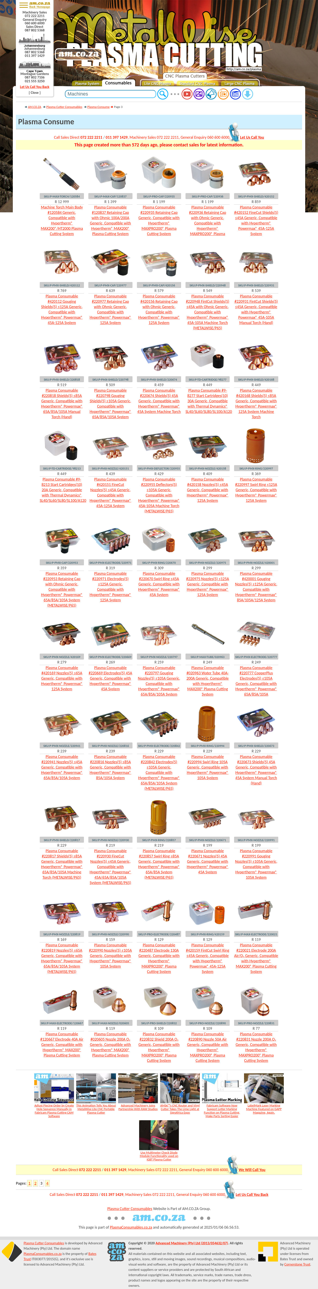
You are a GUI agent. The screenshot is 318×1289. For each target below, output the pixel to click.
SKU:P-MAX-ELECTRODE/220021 (256, 934)
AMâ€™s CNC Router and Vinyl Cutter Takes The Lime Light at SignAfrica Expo (180, 1108)
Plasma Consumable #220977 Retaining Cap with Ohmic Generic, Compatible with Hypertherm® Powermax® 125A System (110, 309)
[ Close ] (35, 92)
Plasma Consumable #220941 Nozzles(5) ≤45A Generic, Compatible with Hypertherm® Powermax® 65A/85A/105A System (62, 767)
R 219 (110, 845)
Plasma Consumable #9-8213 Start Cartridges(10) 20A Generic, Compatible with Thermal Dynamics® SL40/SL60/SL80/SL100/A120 (62, 490)
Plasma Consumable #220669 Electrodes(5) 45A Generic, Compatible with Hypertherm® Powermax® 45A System (110, 678)
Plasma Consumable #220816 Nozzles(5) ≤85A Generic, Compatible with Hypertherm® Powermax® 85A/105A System (110, 767)
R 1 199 (159, 201)
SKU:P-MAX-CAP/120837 (110, 196)
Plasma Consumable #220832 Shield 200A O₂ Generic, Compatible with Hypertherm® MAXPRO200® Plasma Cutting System (159, 1047)
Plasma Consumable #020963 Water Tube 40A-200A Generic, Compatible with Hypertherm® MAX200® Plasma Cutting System (207, 681)
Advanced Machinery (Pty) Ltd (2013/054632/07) (191, 1243)
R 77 (256, 1028)
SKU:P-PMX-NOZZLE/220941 (61, 746)
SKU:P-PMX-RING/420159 (207, 934)
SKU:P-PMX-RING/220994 (207, 746)
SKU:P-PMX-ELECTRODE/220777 (256, 657)
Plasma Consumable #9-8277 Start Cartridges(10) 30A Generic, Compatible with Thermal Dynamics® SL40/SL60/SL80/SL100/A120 (208, 401)
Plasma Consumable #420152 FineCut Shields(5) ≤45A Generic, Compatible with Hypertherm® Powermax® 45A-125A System (256, 220)
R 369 (256, 473)
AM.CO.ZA (34, 107)
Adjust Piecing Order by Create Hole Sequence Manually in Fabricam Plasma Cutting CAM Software (54, 1110)
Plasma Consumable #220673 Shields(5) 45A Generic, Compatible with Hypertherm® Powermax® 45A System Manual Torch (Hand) (256, 770)
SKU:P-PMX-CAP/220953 (62, 563)
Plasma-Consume (98, 107)
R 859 (256, 201)
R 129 (158, 939)
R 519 (61, 384)
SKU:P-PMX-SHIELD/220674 (159, 380)
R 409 (207, 473)
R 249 (207, 662)
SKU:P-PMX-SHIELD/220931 (256, 285)
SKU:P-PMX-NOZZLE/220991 (256, 840)
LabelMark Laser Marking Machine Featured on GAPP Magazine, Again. (264, 1108)
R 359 (61, 568)
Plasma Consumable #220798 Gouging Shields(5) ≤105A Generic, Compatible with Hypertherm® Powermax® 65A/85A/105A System (110, 403)
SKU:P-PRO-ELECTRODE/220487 (159, 934)
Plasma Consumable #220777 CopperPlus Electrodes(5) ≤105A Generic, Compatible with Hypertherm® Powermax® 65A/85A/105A (256, 681)
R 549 (207, 290)
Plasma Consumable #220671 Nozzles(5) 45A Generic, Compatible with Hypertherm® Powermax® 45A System (207, 861)
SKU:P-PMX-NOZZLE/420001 (256, 563)
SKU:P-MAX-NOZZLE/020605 (110, 1023)
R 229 (158, 751)
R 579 (158, 290)
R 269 (110, 662)
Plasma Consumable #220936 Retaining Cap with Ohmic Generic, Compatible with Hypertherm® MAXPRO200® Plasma (207, 220)
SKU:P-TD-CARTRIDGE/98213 (62, 468)
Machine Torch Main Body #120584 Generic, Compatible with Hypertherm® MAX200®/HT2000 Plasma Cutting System (62, 220)
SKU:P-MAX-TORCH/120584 (62, 196)
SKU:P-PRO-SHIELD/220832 (159, 1023)
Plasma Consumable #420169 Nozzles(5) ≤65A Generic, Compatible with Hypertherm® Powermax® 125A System (62, 678)
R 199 (207, 845)
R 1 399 (110, 201)
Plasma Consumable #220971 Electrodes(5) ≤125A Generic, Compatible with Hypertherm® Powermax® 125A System (110, 586)
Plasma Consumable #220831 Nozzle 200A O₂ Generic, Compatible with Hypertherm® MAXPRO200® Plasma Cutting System (256, 1047)
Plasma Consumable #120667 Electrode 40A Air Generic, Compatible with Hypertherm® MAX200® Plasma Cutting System (61, 1045)
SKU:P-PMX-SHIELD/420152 (256, 196)
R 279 (61, 662)
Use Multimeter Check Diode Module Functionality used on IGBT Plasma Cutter (159, 1156)
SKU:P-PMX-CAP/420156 (159, 285)
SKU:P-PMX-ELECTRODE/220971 (110, 563)
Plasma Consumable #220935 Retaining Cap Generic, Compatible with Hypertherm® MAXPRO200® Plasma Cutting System (159, 220)
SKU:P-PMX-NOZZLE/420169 (61, 657)
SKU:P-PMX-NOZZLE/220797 (159, 657)
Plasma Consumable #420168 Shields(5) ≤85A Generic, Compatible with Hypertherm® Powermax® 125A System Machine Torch (256, 403)
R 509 (110, 384)
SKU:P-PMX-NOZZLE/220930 (110, 840)
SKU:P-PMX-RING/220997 (256, 468)
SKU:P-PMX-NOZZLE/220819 (61, 934)
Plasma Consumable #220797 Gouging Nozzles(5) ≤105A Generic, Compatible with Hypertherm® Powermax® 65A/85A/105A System (159, 681)
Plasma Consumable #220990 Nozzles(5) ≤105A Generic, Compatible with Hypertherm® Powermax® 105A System (110, 956)
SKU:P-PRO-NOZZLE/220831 (256, 1023)
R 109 (158, 1028)
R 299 (207, 568)
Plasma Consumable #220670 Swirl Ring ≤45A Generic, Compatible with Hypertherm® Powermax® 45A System (159, 584)
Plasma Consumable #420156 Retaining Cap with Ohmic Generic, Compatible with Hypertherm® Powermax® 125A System (159, 309)
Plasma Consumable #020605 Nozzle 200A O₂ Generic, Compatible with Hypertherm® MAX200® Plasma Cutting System (110, 1045)
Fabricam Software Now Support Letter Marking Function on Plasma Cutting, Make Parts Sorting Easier (222, 1110)
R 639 (110, 290)
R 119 (256, 939)
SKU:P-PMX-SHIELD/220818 (62, 380)
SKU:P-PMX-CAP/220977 (110, 285)
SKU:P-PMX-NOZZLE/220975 (207, 563)
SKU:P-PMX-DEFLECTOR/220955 (159, 468)
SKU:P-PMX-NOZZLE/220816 (110, 746)
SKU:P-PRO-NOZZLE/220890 (207, 1023)
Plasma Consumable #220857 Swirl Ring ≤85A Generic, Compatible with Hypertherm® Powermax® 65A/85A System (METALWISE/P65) (159, 864)
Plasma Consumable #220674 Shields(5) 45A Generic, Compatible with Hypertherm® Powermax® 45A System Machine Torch (159, 401)
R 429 (158, 473)
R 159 (110, 939)
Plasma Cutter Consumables (64, 107)
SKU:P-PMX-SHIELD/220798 (110, 380)
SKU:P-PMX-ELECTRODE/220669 (110, 657)
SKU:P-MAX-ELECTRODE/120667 (62, 1023)
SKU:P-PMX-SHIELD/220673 (256, 746)
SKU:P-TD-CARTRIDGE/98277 (207, 380)
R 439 (110, 473)
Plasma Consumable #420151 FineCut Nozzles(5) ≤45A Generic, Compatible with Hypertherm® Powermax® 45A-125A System (110, 492)
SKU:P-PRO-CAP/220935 (159, 196)
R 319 (110, 568)
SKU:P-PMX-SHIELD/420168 (256, 380)
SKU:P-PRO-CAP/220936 (207, 196)
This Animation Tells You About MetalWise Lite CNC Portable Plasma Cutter (96, 1108)
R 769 (61, 290)
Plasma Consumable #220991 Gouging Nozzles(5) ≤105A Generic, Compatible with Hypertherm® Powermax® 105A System (256, 864)
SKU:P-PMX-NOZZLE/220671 (207, 840)
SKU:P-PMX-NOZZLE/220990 (110, 934)
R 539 (256, 290)
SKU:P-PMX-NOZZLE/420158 (207, 468)
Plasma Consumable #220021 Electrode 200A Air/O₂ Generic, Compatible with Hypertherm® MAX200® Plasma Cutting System (256, 958)
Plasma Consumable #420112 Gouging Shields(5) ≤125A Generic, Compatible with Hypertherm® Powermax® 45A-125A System (62, 309)
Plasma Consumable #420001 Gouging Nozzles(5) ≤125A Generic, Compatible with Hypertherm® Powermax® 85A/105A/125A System (256, 586)
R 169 (61, 939)
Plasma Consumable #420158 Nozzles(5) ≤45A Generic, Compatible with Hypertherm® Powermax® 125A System (207, 490)
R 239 (61, 751)
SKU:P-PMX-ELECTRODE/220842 (159, 746)
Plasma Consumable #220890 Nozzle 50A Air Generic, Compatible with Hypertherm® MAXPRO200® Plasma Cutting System (207, 1047)
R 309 (158, 568)
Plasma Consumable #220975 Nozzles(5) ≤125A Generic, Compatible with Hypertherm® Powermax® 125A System (207, 584)
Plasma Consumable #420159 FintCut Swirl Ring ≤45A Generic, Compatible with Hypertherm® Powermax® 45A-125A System (207, 958)
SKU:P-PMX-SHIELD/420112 (62, 285)
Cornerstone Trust (297, 1264)
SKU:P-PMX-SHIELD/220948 (207, 285)
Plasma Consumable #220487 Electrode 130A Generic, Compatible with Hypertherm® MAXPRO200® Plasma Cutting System (159, 958)
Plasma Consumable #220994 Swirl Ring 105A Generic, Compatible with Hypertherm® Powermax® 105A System (207, 767)
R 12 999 (62, 201)
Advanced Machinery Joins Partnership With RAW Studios (137, 1107)
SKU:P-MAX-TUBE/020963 (207, 657)
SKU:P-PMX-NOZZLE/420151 (110, 468)
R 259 (158, 662)
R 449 (207, 384)
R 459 (158, 384)
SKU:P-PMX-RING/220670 (159, 563)
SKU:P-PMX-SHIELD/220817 (62, 840)
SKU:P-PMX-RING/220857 (159, 840)
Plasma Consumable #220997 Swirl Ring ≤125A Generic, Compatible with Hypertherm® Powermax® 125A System (256, 490)
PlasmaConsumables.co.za (131, 1227)
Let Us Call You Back (34, 87)
